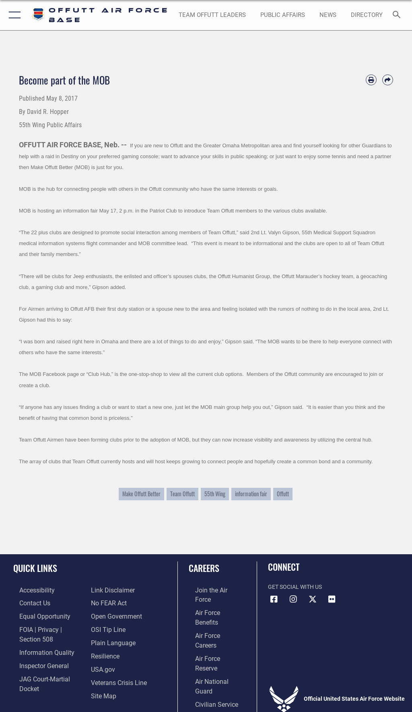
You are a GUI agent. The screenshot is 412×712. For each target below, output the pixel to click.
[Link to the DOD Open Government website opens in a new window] (113, 601)
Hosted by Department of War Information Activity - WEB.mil (206, 694)
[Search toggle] (398, 15)
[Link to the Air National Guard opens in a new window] (212, 639)
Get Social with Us (295, 587)
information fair (251, 494)
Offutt (283, 494)
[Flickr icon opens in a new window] (332, 599)
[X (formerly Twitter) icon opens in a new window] (313, 599)
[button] (13, 15)
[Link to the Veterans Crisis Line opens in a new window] (115, 663)
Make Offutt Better (141, 494)
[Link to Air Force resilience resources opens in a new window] (103, 639)
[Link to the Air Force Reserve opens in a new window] (210, 626)
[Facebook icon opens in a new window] (274, 599)
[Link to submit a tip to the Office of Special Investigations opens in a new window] (105, 614)
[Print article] (371, 79)
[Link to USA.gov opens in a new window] (101, 651)
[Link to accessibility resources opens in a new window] (28, 589)
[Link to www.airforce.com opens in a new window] (210, 589)
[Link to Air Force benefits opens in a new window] (211, 601)
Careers (204, 567)
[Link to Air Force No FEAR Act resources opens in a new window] (107, 589)
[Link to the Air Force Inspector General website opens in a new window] (35, 651)
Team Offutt (182, 494)
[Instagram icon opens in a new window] (293, 599)
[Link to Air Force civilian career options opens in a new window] (207, 651)
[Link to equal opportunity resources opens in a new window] (36, 614)
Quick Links (35, 567)
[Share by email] (387, 79)
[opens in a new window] (366, 15)
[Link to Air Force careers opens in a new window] (210, 614)
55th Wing (214, 494)
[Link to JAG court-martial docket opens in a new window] (45, 663)
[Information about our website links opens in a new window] (32, 676)
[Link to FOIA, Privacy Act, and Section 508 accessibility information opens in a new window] (47, 626)
